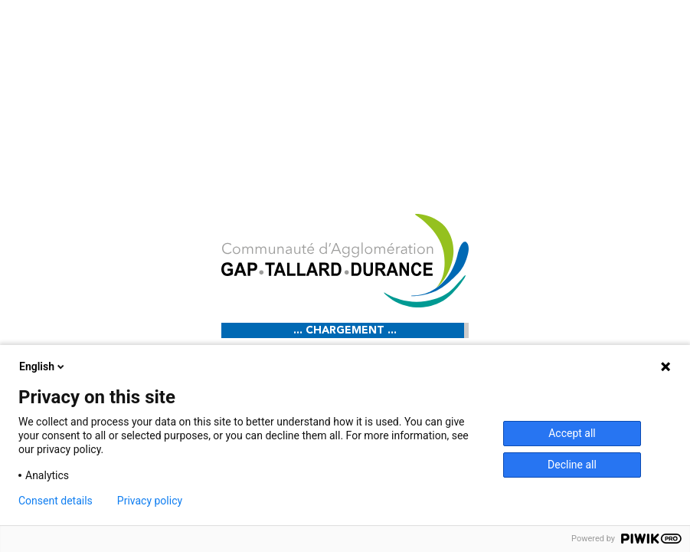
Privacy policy (149, 501)
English (43, 366)
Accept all (572, 433)
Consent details (55, 501)
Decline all (572, 464)
